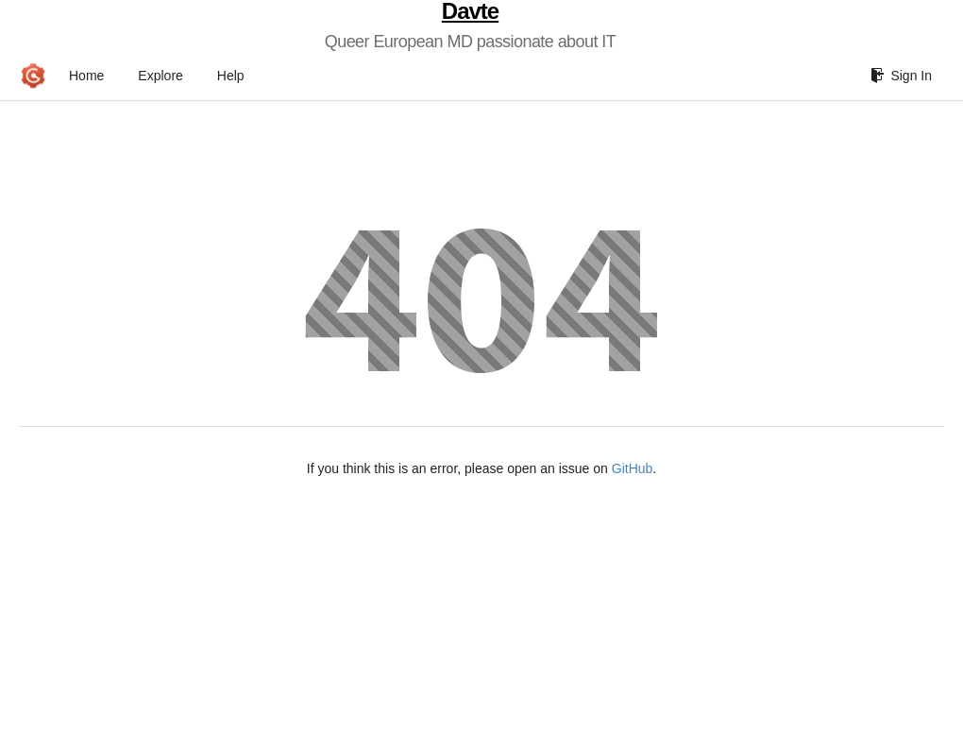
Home (86, 75)
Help (231, 75)
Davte (470, 11)
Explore (160, 75)
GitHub (632, 468)
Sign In (901, 75)
